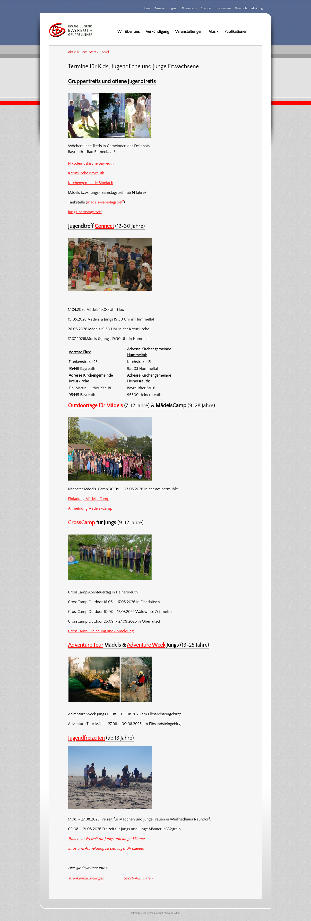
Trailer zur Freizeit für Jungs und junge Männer (106, 839)
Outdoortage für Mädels (95, 406)
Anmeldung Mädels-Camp (90, 508)
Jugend (173, 8)
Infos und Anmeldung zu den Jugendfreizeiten (106, 848)
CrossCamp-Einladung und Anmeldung (101, 631)
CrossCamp (81, 523)
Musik (213, 31)
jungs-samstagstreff (85, 212)
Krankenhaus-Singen (86, 878)
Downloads (189, 8)
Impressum (224, 8)
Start (92, 52)
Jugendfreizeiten (86, 738)
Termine (159, 8)
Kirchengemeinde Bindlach (90, 183)
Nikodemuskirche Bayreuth (91, 163)
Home (146, 8)
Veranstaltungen (188, 31)
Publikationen (236, 31)
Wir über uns (128, 31)
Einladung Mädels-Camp (88, 499)
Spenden (206, 8)
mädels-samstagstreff (105, 202)
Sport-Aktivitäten (138, 878)
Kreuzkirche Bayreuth (86, 173)
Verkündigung (157, 31)
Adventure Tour (85, 645)
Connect (104, 226)
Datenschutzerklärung (249, 8)
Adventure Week (146, 645)
